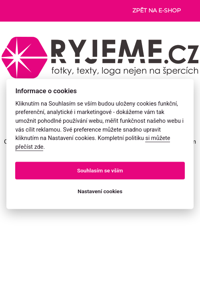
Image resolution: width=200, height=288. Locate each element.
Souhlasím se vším (100, 170)
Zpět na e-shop (156, 10)
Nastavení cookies (100, 191)
